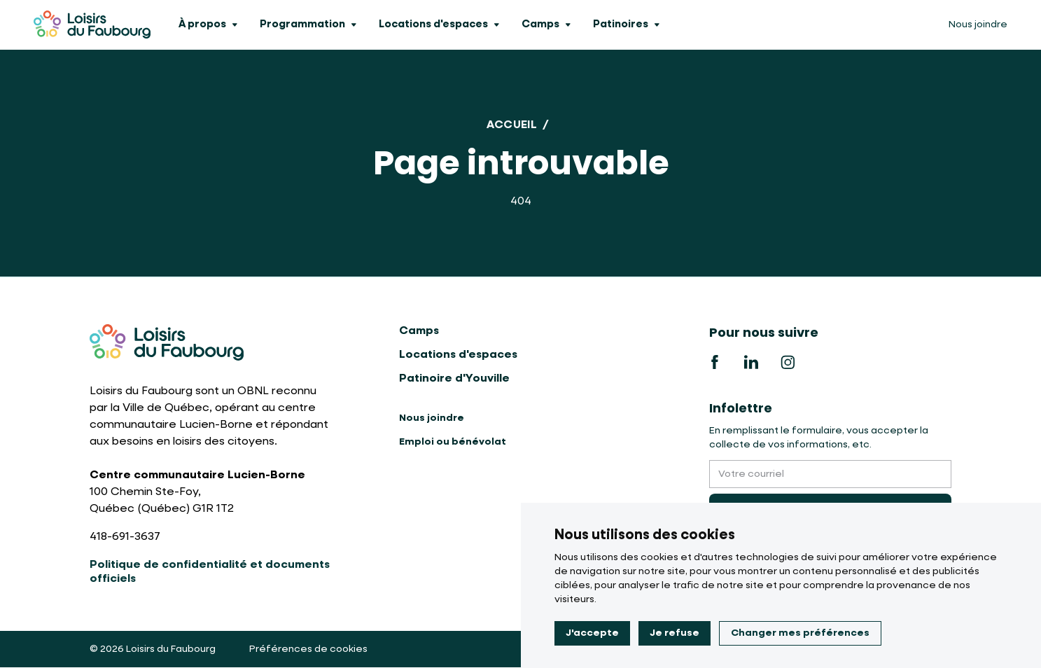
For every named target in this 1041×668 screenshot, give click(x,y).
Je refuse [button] (674, 633)
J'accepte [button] (592, 633)
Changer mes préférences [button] (800, 633)
